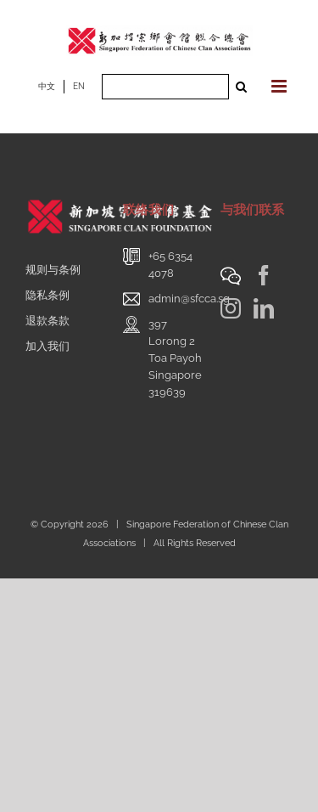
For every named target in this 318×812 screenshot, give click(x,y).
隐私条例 (47, 295)
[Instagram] (230, 308)
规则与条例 (53, 269)
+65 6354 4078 (170, 264)
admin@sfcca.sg (189, 298)
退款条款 (47, 320)
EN (79, 86)
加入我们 (47, 346)
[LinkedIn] (264, 308)
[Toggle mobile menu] (280, 86)
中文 (46, 86)
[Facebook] (264, 275)
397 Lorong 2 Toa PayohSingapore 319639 (175, 358)
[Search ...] (165, 86)
